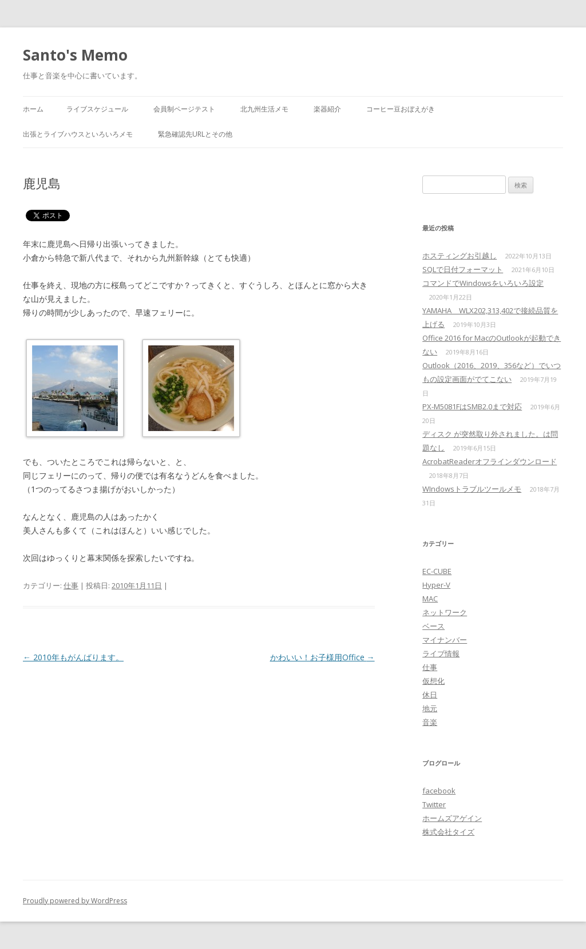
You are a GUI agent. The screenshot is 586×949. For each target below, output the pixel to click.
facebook (439, 790)
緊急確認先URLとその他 (195, 134)
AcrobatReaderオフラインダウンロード (489, 461)
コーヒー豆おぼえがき (400, 109)
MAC (430, 598)
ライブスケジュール (97, 109)
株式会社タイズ (448, 832)
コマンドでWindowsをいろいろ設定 (483, 283)
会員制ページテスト (184, 109)
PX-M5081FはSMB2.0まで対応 (472, 406)
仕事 (71, 585)
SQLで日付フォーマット (462, 269)
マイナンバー (444, 640)
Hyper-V (436, 585)
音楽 (429, 722)
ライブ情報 (441, 653)
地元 (429, 708)
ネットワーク (444, 612)
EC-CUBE (437, 571)
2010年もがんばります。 (73, 657)
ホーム (33, 109)
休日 (429, 694)
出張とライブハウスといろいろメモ (78, 134)
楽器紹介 (327, 109)
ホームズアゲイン (452, 818)
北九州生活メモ (264, 109)
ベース (433, 626)
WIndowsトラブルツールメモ (471, 489)
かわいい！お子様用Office (322, 657)
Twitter (434, 804)
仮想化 (433, 681)
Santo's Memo (75, 55)
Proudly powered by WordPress (75, 901)
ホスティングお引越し (459, 255)
